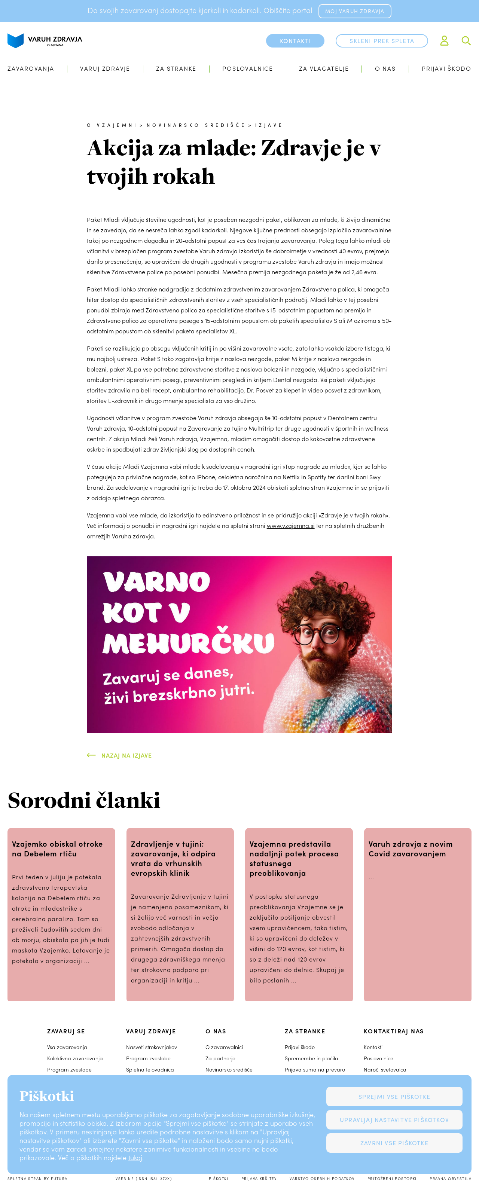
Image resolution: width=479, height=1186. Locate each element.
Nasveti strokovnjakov (151, 1047)
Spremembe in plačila (311, 1058)
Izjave (269, 125)
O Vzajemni (112, 125)
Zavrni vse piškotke (394, 1143)
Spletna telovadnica (150, 1069)
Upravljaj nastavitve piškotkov (394, 1120)
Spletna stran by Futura (37, 1178)
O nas (385, 68)
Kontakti (373, 1047)
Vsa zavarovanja (67, 1047)
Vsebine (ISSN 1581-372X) (144, 1178)
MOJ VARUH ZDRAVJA (354, 11)
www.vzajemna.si (291, 525)
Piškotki (218, 1178)
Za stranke (176, 68)
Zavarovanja (30, 68)
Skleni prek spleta (382, 41)
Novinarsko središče (197, 125)
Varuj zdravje (105, 68)
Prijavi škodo (447, 68)
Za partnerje (220, 1058)
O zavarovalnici (224, 1047)
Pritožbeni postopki (392, 1178)
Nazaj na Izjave (126, 755)
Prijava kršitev (259, 1178)
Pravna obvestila (451, 1178)
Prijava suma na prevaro (315, 1069)
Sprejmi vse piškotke (395, 1096)
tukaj (135, 1157)
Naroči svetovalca (385, 1069)
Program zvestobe (69, 1069)
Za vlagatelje (324, 68)
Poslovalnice (247, 68)
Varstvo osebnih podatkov (322, 1178)
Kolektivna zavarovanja (75, 1058)
